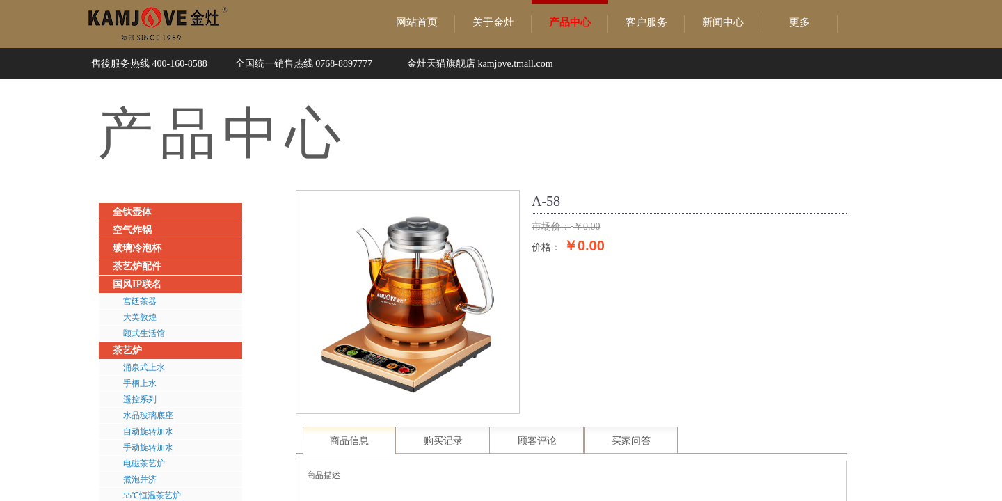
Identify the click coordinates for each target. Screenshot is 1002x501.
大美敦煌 (140, 317)
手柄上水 (140, 383)
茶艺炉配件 (137, 266)
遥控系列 (140, 399)
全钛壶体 (132, 212)
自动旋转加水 (148, 431)
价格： (546, 247)
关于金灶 (493, 22)
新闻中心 (723, 22)
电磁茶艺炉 (144, 463)
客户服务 (646, 22)
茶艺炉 (127, 350)
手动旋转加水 (148, 447)
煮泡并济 (140, 479)
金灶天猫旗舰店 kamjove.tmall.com (480, 63)
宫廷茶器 (140, 301)
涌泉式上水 (144, 367)
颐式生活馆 (144, 333)
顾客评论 (537, 441)
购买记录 (443, 441)
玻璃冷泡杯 (137, 248)
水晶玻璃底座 (148, 415)
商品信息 (349, 441)
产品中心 (570, 22)
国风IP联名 (137, 284)
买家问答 (631, 441)
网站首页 (417, 22)
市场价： (551, 226)
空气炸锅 (132, 230)
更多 (799, 22)
